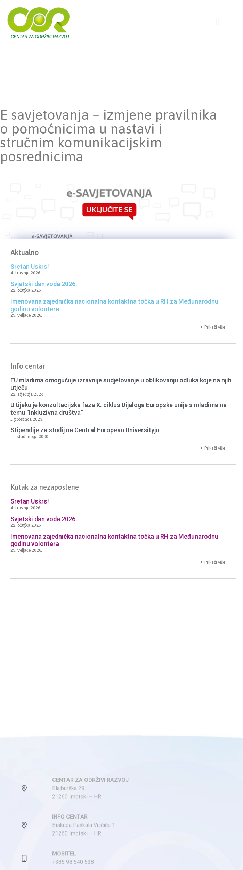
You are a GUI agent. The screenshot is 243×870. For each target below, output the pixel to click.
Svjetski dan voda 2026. (43, 284)
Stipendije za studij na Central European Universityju (84, 430)
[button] (217, 22)
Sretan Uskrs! (29, 266)
